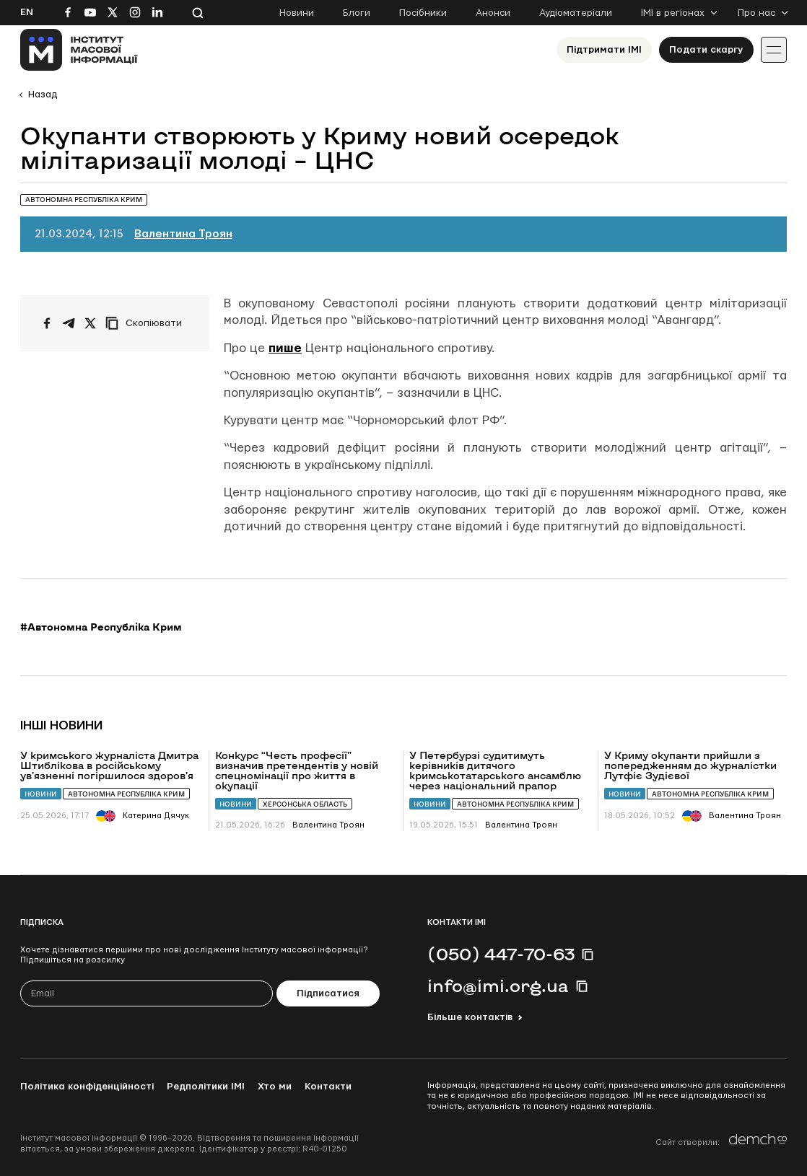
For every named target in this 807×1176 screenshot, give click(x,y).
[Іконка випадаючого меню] (774, 50)
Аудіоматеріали (575, 13)
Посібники (423, 13)
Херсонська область (305, 804)
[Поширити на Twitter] (90, 323)
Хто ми (275, 1086)
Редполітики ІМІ (206, 1086)
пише (285, 348)
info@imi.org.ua (498, 985)
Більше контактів (469, 1017)
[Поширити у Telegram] (68, 323)
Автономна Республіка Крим (126, 794)
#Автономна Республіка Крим (101, 627)
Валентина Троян (183, 234)
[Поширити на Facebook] (46, 323)
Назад (42, 94)
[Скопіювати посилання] (147, 323)
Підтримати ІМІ (604, 50)
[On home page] (79, 50)
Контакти (328, 1086)
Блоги (356, 13)
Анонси (493, 13)
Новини (296, 13)
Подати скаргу (706, 50)
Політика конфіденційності (87, 1086)
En (26, 12)
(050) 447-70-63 (501, 953)
